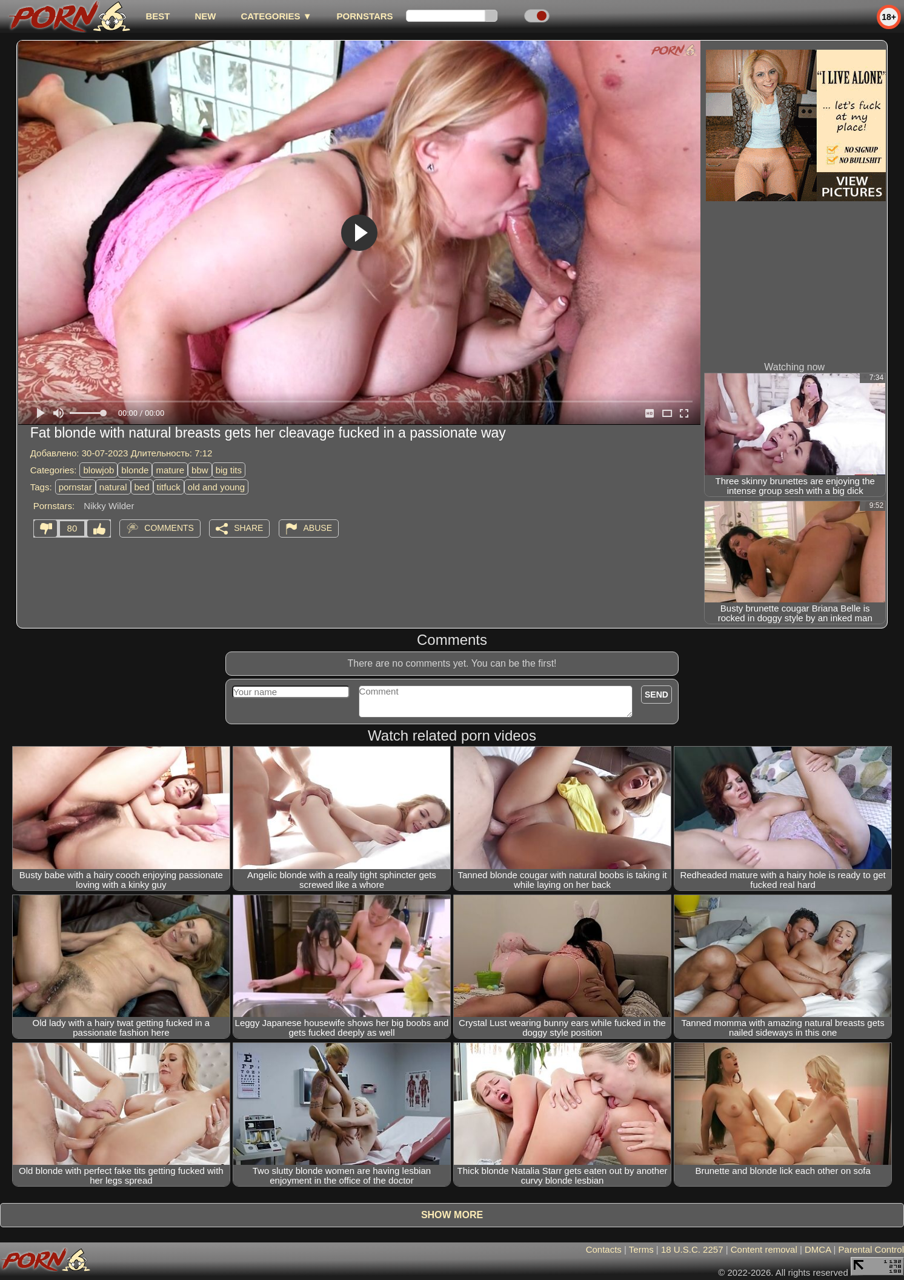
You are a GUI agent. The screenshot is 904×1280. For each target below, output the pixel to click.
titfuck (169, 487)
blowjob (98, 470)
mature (170, 470)
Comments (169, 528)
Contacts (604, 1249)
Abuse (318, 528)
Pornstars (365, 16)
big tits (229, 470)
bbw (199, 470)
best (157, 16)
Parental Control (871, 1249)
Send (656, 694)
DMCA (818, 1249)
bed (142, 487)
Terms (641, 1249)
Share (248, 528)
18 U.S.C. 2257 (692, 1249)
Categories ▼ (276, 16)
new (205, 16)
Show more (452, 1215)
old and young (216, 487)
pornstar (75, 487)
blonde (134, 470)
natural (113, 487)
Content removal (764, 1249)
